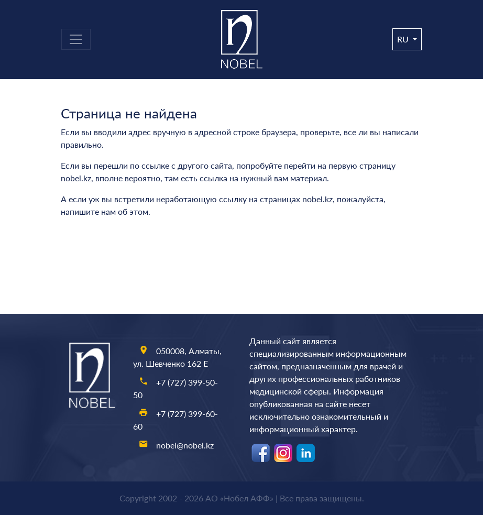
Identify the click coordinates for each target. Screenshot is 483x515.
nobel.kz (76, 178)
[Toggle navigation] (76, 39)
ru (404, 39)
